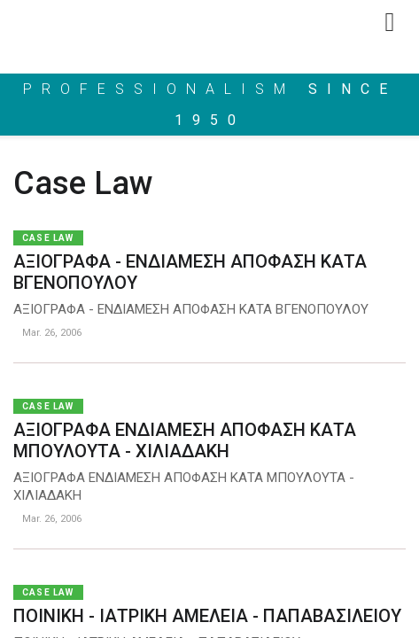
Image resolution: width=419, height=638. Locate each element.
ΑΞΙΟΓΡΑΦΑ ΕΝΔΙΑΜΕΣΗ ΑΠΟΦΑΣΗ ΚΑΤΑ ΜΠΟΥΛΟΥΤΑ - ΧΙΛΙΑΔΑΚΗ (184, 440)
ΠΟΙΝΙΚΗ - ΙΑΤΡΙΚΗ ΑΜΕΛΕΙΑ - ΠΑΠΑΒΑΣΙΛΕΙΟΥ (207, 615)
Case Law (48, 238)
